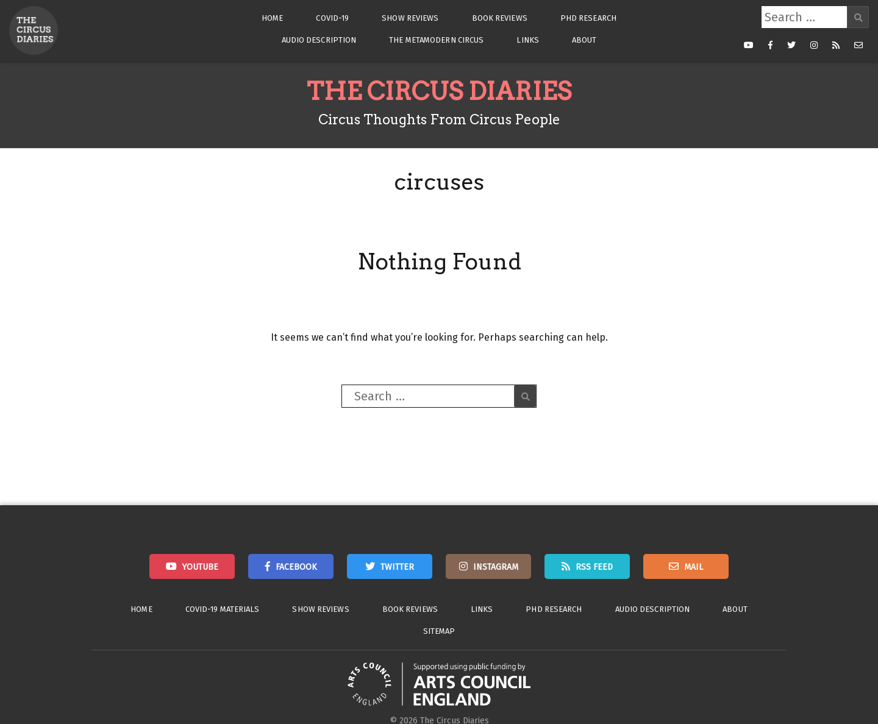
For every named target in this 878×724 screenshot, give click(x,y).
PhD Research (588, 18)
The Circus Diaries (439, 91)
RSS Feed (594, 567)
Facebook (296, 567)
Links (527, 39)
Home (272, 18)
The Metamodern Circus (436, 39)
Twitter (397, 567)
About (584, 39)
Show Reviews (410, 18)
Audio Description (319, 39)
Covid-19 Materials (222, 609)
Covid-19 (332, 18)
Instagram (495, 567)
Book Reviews (499, 18)
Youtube (200, 567)
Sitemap (439, 631)
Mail (693, 567)
